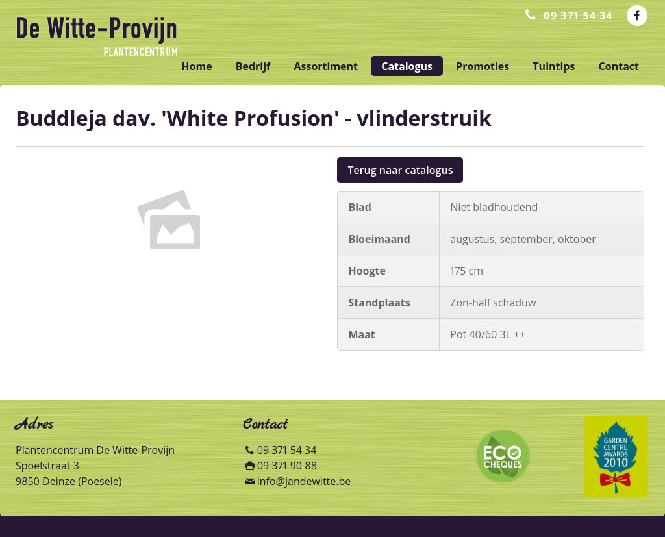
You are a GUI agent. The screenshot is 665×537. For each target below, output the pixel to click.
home (196, 66)
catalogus (407, 66)
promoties (482, 66)
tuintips (554, 66)
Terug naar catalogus (400, 170)
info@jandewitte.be (304, 481)
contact (619, 66)
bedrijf (253, 66)
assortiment (326, 66)
